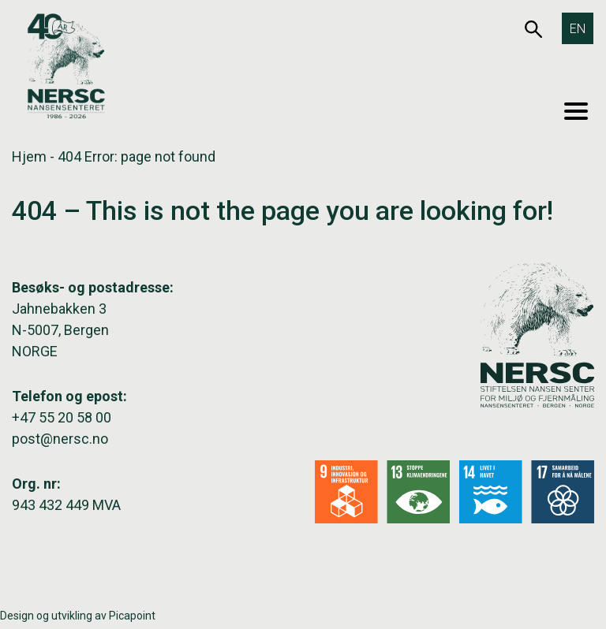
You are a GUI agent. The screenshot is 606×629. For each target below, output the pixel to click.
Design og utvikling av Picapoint (77, 615)
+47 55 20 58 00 (61, 417)
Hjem (29, 156)
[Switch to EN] (577, 28)
